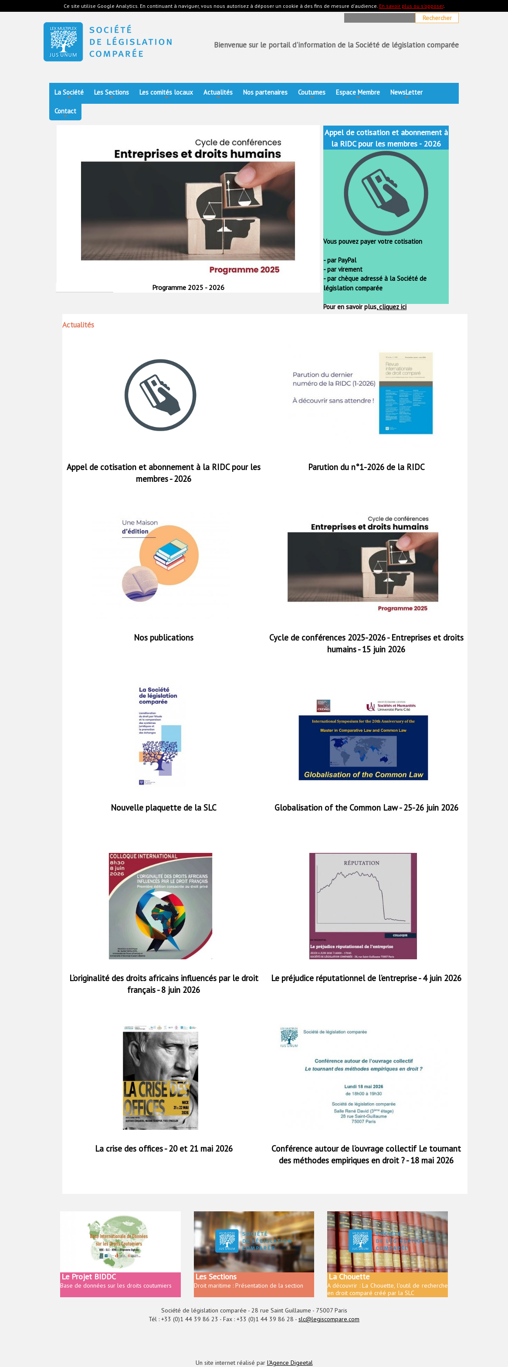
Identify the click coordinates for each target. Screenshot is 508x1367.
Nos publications (163, 637)
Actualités (218, 95)
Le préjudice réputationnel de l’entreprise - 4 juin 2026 (366, 978)
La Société (69, 95)
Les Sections (111, 95)
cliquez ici (391, 307)
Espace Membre (358, 95)
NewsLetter (406, 95)
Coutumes (311, 95)
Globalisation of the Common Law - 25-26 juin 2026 (366, 807)
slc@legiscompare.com (328, 1319)
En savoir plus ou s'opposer (411, 6)
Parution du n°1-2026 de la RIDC (366, 467)
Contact (65, 113)
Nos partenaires (265, 92)
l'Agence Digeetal (290, 1363)
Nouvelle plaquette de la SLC (164, 807)
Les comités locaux (166, 95)
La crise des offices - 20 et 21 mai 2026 (164, 1148)
